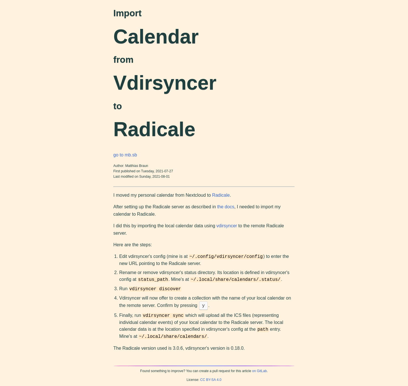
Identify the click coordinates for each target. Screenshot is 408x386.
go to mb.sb (125, 154)
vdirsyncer (226, 225)
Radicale (221, 195)
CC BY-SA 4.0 (211, 380)
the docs (225, 206)
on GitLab (259, 371)
